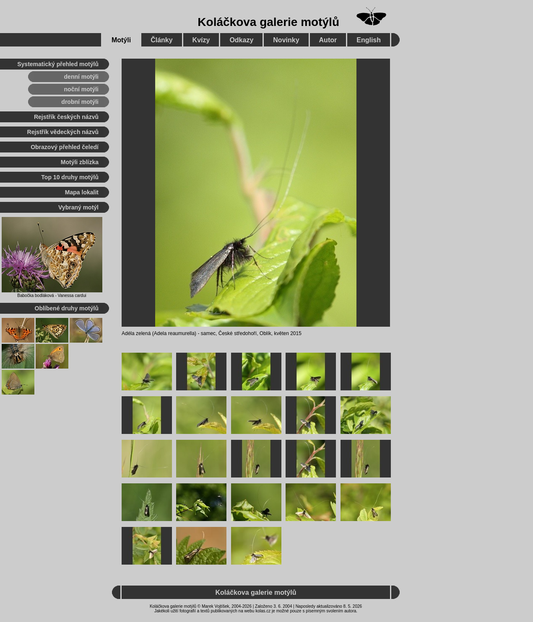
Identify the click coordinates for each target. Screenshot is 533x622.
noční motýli (81, 89)
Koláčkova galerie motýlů (268, 21)
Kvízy (201, 40)
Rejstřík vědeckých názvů (63, 132)
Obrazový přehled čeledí (65, 147)
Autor (328, 40)
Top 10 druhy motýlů (70, 177)
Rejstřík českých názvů (66, 117)
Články (161, 40)
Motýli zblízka (80, 162)
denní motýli (81, 76)
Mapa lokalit (82, 192)
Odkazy (241, 40)
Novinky (286, 40)
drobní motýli (80, 101)
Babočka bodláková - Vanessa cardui (51, 295)
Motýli (121, 40)
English (368, 40)
